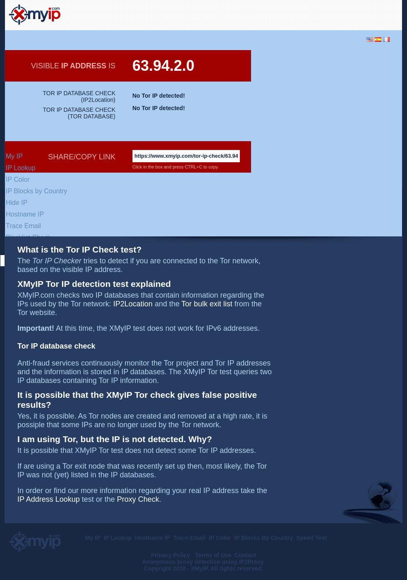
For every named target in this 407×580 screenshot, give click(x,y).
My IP (14, 156)
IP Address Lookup (48, 499)
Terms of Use (213, 555)
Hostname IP (25, 214)
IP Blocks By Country (263, 537)
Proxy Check (138, 499)
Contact (245, 555)
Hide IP (16, 202)
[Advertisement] (301, 14)
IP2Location (98, 99)
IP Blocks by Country (36, 191)
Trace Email (23, 225)
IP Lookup (21, 167)
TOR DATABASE (92, 116)
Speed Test (311, 537)
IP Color (18, 179)
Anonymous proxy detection (181, 561)
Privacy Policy (171, 555)
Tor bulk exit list (207, 304)
